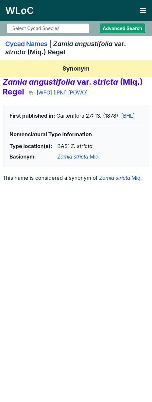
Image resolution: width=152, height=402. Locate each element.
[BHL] (128, 115)
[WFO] (44, 92)
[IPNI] (60, 92)
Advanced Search (122, 28)
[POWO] (78, 92)
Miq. (78, 156)
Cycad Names (26, 44)
